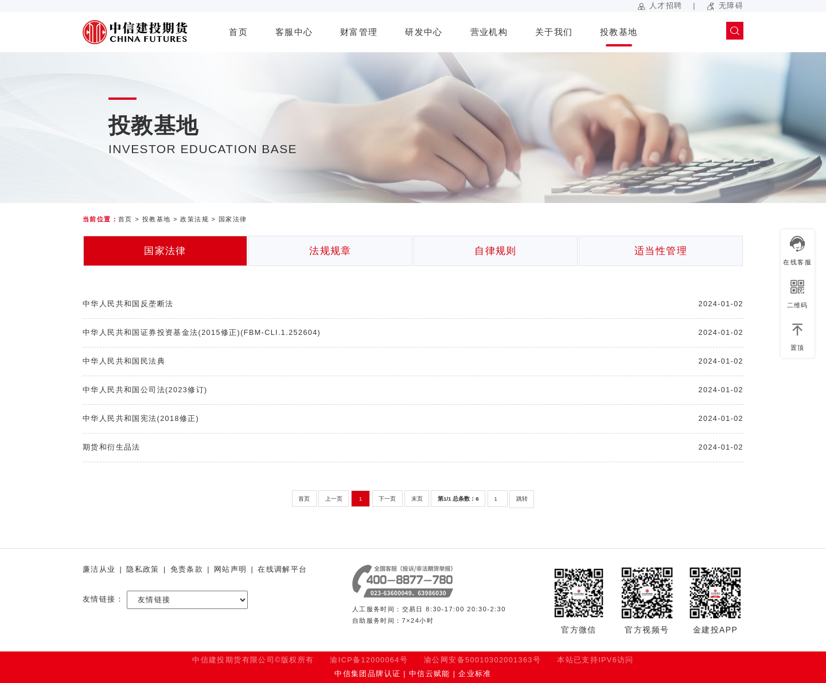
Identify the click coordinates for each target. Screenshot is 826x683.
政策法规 (194, 219)
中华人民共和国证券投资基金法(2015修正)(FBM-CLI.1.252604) (202, 333)
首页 (238, 32)
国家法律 (233, 219)
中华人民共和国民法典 (124, 361)
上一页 (333, 498)
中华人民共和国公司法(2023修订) (145, 390)
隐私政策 (142, 569)
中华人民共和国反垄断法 (128, 304)
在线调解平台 (282, 569)
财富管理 (359, 32)
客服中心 (294, 32)
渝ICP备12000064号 (369, 660)
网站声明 (230, 569)
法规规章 (330, 250)
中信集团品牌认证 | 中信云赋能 (392, 674)
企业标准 (475, 674)
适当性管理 (660, 250)
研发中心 (424, 32)
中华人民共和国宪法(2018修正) (141, 419)
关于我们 (554, 32)
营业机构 (489, 32)
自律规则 (495, 250)
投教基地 (619, 32)
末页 (417, 498)
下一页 (387, 498)
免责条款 (187, 569)
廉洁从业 (99, 569)
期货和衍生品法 (112, 447)
